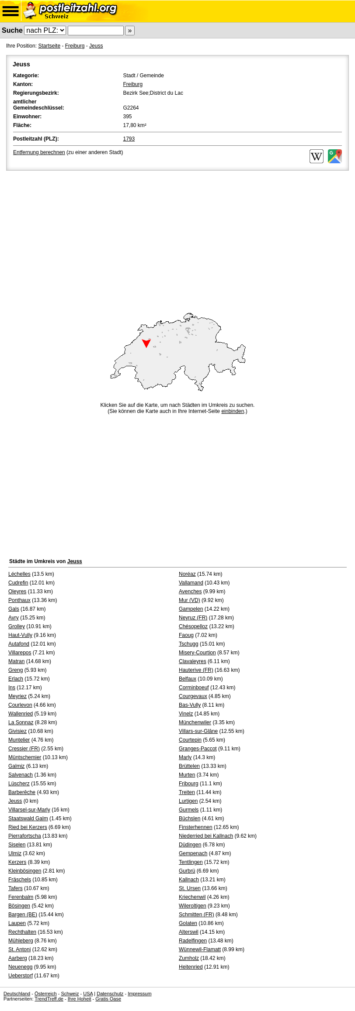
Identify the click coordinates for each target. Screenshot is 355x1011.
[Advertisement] (177, 238)
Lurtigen (188, 801)
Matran (16, 661)
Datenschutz (110, 993)
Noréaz (187, 574)
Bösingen (19, 906)
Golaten (188, 923)
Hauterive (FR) (196, 670)
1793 (129, 139)
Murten (187, 775)
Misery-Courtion (197, 653)
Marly (185, 757)
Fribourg (188, 784)
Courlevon (20, 705)
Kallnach (189, 880)
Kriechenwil (192, 897)
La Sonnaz (20, 722)
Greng (15, 670)
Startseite (49, 46)
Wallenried (20, 714)
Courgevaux (193, 696)
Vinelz (186, 714)
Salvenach (20, 775)
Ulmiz (14, 853)
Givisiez (17, 731)
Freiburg (75, 46)
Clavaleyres (192, 661)
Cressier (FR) (24, 749)
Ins (11, 687)
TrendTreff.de (49, 998)
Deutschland (16, 993)
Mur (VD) (189, 600)
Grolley (16, 626)
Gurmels (188, 810)
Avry (13, 618)
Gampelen (191, 609)
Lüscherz (19, 784)
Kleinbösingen (24, 871)
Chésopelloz (193, 626)
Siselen (16, 845)
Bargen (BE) (22, 914)
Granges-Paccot (198, 749)
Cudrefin (18, 583)
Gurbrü (187, 871)
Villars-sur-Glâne (198, 731)
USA (88, 993)
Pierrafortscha (24, 836)
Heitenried (191, 967)
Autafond (18, 644)
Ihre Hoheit (79, 998)
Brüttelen (189, 766)
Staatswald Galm (28, 818)
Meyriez (17, 696)
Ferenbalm (20, 897)
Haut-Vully (20, 635)
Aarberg (17, 958)
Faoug (186, 635)
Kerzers (17, 862)
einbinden (232, 411)
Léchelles (19, 574)
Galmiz (16, 766)
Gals (13, 609)
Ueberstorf (20, 976)
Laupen (17, 923)
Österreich (46, 993)
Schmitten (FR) (196, 914)
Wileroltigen (192, 906)
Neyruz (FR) (193, 618)
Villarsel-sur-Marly (29, 810)
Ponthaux (19, 600)
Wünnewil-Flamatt (200, 949)
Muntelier (19, 740)
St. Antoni (19, 949)
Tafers (15, 888)
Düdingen (190, 845)
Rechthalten (22, 932)
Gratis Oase (108, 998)
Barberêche (21, 792)
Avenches (190, 591)
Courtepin (190, 740)
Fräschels (19, 880)
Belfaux (187, 679)
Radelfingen (193, 941)
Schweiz (70, 993)
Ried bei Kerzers (27, 827)
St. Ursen (190, 888)
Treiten (187, 792)
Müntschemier (24, 757)
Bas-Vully (190, 705)
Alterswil (188, 932)
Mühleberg (20, 941)
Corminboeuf (194, 687)
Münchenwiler (195, 722)
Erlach (15, 679)
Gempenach (193, 853)
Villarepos (19, 653)
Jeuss (96, 46)
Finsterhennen (195, 827)
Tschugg (188, 644)
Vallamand (191, 583)
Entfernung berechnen (39, 152)
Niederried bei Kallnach (206, 836)
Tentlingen (191, 862)
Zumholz (189, 958)
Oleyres (17, 591)
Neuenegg (20, 967)
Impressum (139, 993)
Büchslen (189, 818)
